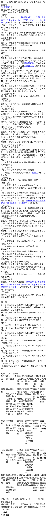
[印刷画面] (5, 7)
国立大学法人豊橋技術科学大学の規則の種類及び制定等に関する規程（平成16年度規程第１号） (23, 284)
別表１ (35, 173)
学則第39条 (29, 66)
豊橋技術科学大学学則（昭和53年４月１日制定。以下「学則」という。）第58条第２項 (23, 20)
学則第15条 (29, 63)
